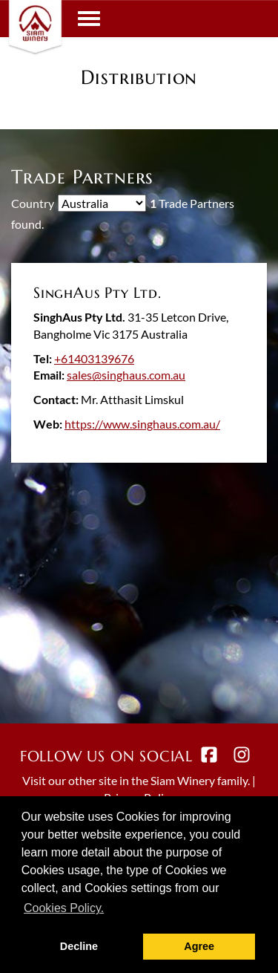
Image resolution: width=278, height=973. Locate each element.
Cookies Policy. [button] (64, 908)
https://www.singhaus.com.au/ (142, 424)
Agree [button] (199, 946)
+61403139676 (94, 358)
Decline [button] (79, 946)
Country (32, 203)
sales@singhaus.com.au (126, 375)
